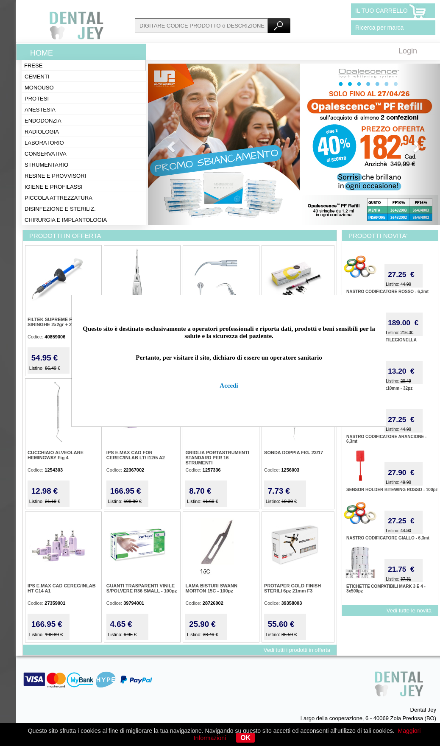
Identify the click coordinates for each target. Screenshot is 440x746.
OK (245, 737)
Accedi (229, 385)
